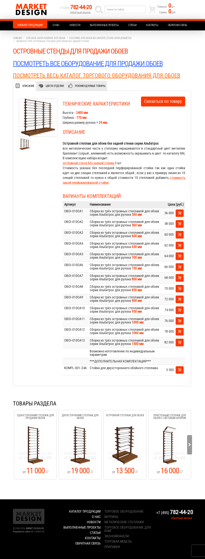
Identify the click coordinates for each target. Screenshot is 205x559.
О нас (56, 25)
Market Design (35, 9)
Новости (75, 25)
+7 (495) (76, 8)
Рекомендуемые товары (90, 85)
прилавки (112, 547)
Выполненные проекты (104, 25)
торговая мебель (118, 541)
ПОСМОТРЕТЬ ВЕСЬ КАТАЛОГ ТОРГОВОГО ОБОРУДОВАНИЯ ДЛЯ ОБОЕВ (96, 75)
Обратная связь (177, 25)
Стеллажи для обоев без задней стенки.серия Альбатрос (100, 37)
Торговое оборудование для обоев (45, 37)
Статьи (132, 25)
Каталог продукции (30, 25)
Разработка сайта (21, 531)
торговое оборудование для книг (127, 529)
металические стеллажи (124, 522)
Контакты (152, 25)
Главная (17, 37)
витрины (111, 517)
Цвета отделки (55, 85)
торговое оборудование (124, 511)
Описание (28, 85)
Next (189, 444)
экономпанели (116, 536)
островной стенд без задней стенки (89, 163)
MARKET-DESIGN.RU (35, 528)
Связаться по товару (163, 101)
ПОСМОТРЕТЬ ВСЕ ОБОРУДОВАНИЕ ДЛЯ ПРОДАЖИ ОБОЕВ (88, 64)
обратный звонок (80, 12)
